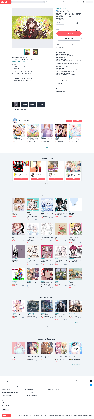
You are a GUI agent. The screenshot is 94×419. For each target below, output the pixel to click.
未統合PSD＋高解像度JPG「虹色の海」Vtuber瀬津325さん (75, 139)
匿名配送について (6, 389)
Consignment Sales (6, 398)
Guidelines (45, 415)
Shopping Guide (28, 386)
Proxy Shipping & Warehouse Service (10, 392)
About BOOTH (65, 1)
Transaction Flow (29, 392)
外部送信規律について (59, 415)
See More (47, 184)
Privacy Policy (51, 415)
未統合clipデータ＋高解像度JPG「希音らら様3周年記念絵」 (19, 139)
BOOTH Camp (5, 405)
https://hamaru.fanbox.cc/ (19, 61)
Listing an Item (5, 384)
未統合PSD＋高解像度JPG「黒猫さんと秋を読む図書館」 (60, 139)
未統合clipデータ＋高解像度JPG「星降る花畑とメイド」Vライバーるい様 (33, 139)
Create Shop (76, 1)
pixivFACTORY (59, 76)
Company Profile (21, 415)
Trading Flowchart (62, 80)
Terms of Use (28, 415)
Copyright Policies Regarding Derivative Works (11, 401)
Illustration (58, 8)
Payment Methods (29, 389)
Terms (57, 88)
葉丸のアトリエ (24, 121)
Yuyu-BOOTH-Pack (76, 64)
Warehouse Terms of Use (37, 415)
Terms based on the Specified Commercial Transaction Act (76, 415)
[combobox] (28, 2)
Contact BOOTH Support (53, 389)
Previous (13, 27)
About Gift (60, 47)
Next (51, 27)
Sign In (57, 1)
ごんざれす (38, 174)
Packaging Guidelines (7, 395)
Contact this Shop (60, 91)
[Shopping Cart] (83, 2)
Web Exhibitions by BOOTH (31, 398)
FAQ (49, 386)
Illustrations (65, 8)
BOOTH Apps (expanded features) (10, 386)
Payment (60, 83)
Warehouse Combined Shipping (32, 395)
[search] (43, 2)
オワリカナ (56, 174)
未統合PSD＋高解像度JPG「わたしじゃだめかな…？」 (46, 139)
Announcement (51, 384)
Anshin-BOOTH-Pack (67, 64)
